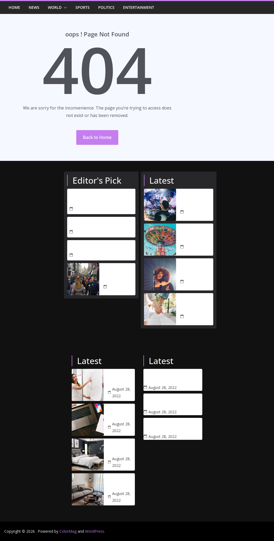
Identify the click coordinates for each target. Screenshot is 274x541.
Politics (106, 7)
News (34, 7)
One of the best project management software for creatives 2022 (121, 413)
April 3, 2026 (85, 231)
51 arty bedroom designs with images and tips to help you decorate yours (121, 448)
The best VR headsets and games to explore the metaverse (165, 377)
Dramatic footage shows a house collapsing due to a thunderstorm (162, 426)
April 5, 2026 (85, 208)
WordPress (94, 531)
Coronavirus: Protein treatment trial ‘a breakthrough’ (164, 401)
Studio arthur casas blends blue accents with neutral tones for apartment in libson (121, 483)
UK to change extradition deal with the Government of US (119, 273)
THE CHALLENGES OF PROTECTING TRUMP (90, 198)
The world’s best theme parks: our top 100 (196, 236)
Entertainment (138, 7)
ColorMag (68, 531)
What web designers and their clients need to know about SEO (120, 378)
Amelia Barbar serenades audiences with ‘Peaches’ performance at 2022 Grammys (196, 271)
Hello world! (81, 247)
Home (14, 7)
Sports (82, 7)
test (73, 223)
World (55, 7)
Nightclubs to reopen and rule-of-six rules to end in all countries (196, 201)
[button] (64, 7)
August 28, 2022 (117, 287)
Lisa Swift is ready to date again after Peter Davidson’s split (196, 306)
